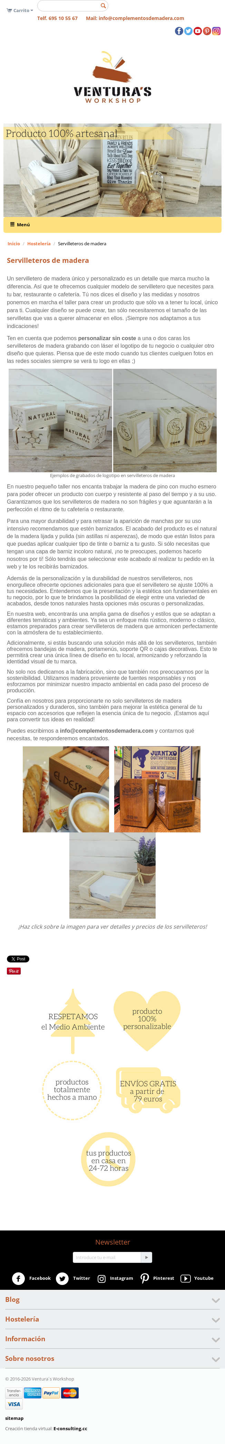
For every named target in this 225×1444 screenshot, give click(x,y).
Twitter (73, 1278)
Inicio (14, 243)
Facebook (31, 1278)
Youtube (196, 1278)
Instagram (114, 1278)
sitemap (14, 1418)
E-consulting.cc (70, 1428)
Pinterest (156, 1278)
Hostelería (39, 243)
